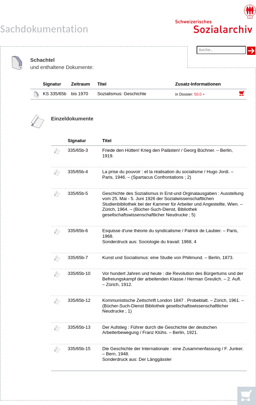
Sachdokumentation (44, 28)
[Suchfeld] (221, 50)
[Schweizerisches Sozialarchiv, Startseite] (215, 18)
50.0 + (199, 94)
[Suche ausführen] (251, 51)
